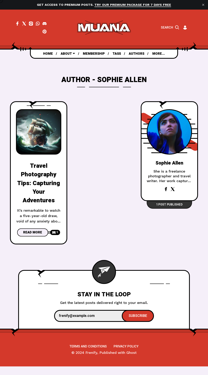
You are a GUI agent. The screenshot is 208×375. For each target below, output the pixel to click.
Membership (94, 53)
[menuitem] (48, 54)
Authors (136, 53)
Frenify (91, 361)
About (66, 53)
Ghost (131, 361)
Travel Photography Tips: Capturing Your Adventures (38, 183)
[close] (203, 5)
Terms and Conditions (88, 355)
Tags (117, 53)
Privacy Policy (126, 355)
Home (48, 53)
